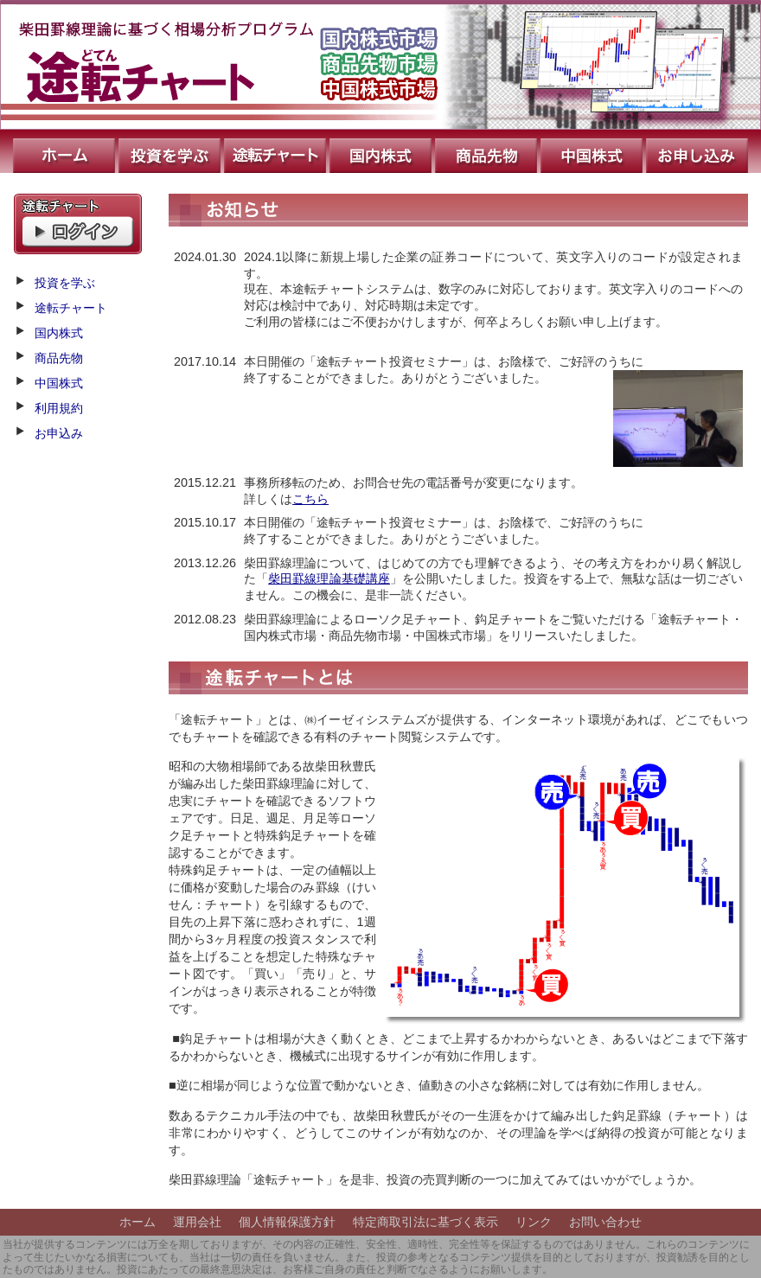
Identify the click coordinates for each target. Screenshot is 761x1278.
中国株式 (593, 151)
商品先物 (487, 151)
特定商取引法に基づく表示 (425, 1222)
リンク (533, 1222)
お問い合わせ (605, 1222)
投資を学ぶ (171, 151)
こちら (310, 499)
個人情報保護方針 (287, 1222)
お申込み (698, 151)
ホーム (59, 151)
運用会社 (197, 1222)
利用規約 (59, 408)
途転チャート (276, 151)
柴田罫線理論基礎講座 (329, 578)
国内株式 (382, 151)
